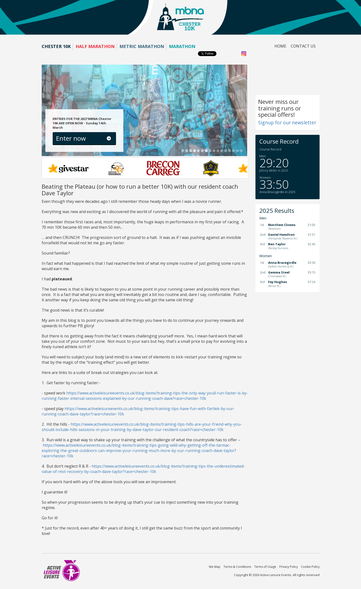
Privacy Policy (288, 567)
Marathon (182, 46)
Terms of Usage (265, 567)
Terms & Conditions (237, 567)
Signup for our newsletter (287, 122)
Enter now (71, 138)
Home (280, 46)
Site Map (214, 567)
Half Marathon (95, 46)
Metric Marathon (141, 46)
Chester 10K (56, 46)
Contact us (303, 46)
